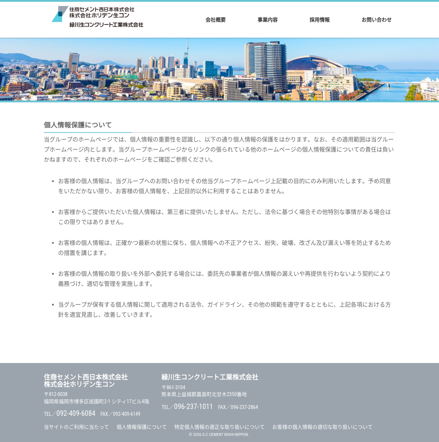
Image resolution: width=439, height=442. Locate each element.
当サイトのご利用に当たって (76, 427)
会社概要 (216, 20)
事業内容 (268, 20)
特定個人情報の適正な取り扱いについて (219, 427)
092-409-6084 (75, 413)
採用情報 (320, 20)
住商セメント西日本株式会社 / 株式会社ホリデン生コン (97, 20)
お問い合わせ (377, 20)
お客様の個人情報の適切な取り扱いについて (322, 427)
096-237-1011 (193, 406)
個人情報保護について (142, 427)
